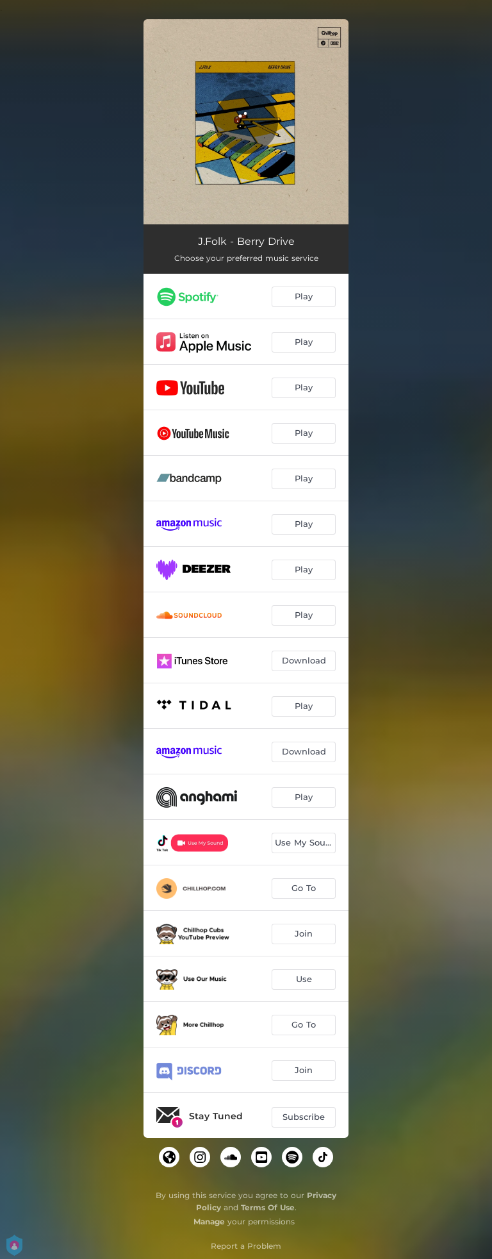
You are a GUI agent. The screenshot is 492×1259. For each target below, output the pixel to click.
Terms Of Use (268, 1207)
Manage (209, 1221)
